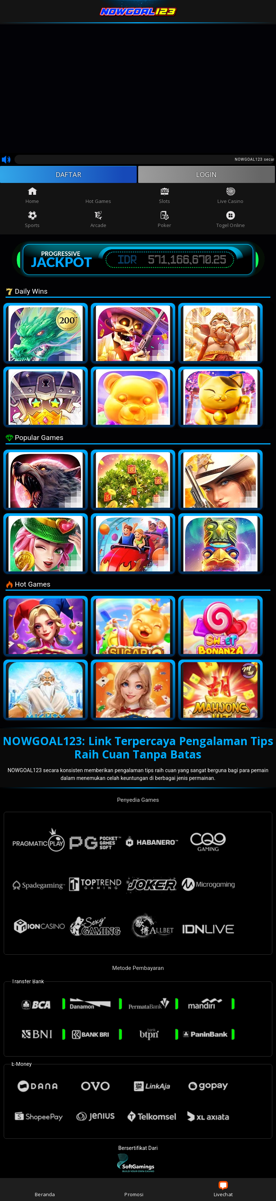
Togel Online (230, 219)
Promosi (133, 1189)
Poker (165, 219)
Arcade (98, 219)
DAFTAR (68, 174)
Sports (32, 219)
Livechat (223, 1189)
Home (32, 195)
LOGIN (206, 174)
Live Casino (230, 195)
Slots (164, 195)
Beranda (45, 1189)
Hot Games (98, 195)
